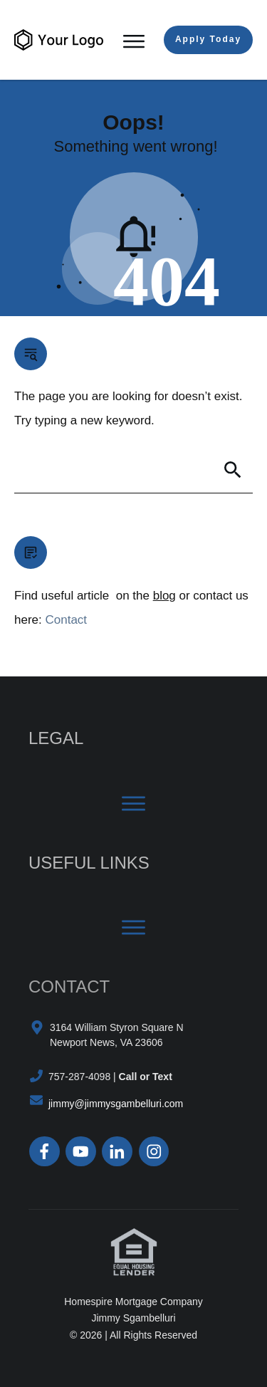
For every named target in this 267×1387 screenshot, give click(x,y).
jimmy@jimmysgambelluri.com (115, 1103)
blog (164, 595)
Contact (66, 620)
